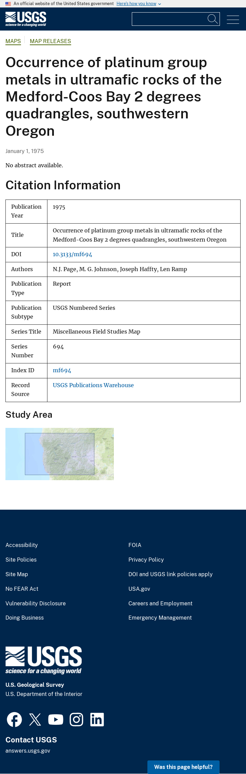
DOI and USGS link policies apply (170, 574)
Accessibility (21, 545)
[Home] (25, 25)
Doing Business (24, 618)
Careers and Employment (160, 604)
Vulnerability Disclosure (35, 604)
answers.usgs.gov (27, 751)
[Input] (176, 19)
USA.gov (139, 589)
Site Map (16, 574)
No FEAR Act (21, 589)
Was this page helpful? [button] (183, 767)
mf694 (62, 370)
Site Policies (21, 560)
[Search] (213, 19)
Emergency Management (160, 618)
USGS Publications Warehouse (93, 385)
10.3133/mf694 (72, 254)
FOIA (134, 545)
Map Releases (50, 41)
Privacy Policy (146, 560)
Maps (13, 41)
